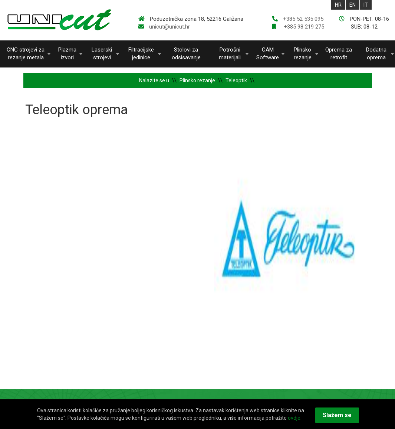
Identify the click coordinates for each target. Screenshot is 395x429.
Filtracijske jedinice (141, 53)
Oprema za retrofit (338, 53)
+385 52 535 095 (303, 19)
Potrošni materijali (230, 53)
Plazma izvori (67, 53)
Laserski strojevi (102, 53)
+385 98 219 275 (303, 26)
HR (338, 5)
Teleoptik (236, 80)
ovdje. (295, 418)
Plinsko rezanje (303, 53)
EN (352, 5)
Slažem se (337, 415)
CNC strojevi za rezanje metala (26, 53)
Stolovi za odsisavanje (186, 53)
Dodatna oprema (376, 53)
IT (365, 5)
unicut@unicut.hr (169, 26)
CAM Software (267, 53)
